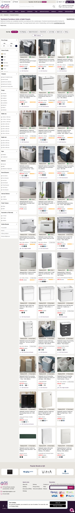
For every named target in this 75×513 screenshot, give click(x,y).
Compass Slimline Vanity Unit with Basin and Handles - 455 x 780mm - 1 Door (64, 132)
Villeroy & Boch (4, 233)
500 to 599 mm (6, 128)
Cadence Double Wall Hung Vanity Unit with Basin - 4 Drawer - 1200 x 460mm (64, 238)
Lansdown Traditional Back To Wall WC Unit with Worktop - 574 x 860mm (46, 413)
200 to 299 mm (6, 140)
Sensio (2, 230)
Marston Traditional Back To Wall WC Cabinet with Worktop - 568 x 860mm (64, 449)
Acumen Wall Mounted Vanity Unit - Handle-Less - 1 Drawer (65, 307)
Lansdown (5, 102)
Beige (4, 53)
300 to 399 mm (6, 124)
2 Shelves (5, 199)
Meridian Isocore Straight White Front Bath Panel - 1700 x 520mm (27, 203)
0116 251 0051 (5, 494)
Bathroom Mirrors (69, 11)
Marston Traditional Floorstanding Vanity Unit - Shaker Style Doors (28, 132)
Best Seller (14, 31)
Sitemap (25, 491)
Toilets (11, 11)
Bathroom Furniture (44, 11)
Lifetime (4, 220)
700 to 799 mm (6, 133)
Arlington (5, 95)
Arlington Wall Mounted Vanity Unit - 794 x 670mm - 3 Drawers (46, 307)
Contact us (46, 484)
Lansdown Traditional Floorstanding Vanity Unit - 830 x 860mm (27, 413)
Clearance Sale (5, 2)
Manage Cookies (57, 505)
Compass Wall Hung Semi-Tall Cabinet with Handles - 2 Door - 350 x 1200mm (46, 203)
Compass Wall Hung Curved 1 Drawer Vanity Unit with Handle (46, 238)
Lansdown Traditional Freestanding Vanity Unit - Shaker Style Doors (65, 61)
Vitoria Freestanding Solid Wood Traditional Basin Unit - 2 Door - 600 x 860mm (28, 96)
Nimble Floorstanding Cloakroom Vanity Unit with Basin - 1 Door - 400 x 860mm (28, 378)
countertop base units (59, 23)
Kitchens (61, 11)
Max (11, 43)
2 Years (4, 218)
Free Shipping (23, 31)
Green (4, 68)
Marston (4, 105)
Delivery (35, 484)
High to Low (59, 31)
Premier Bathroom (5, 236)
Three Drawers (6, 185)
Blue (4, 59)
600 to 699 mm (6, 131)
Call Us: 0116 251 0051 (68, 5)
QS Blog (25, 486)
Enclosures (29, 11)
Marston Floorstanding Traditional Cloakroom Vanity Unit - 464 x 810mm (46, 61)
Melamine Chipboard (7, 168)
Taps (36, 11)
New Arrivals (43, 31)
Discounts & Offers (27, 488)
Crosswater (4, 227)
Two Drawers (5, 189)
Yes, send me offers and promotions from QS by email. (62, 484)
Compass (5, 100)
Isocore (4, 164)
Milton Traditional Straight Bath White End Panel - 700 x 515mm (64, 274)
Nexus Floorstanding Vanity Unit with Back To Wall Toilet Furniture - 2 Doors (64, 378)
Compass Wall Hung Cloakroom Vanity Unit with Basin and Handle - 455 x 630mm (46, 342)
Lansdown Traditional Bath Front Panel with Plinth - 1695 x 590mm (28, 449)
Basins (16, 11)
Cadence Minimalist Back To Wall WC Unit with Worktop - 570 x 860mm (45, 449)
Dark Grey (5, 62)
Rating (66, 31)
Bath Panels (5, 79)
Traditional (5, 157)
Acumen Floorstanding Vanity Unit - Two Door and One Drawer (27, 342)
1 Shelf (4, 196)
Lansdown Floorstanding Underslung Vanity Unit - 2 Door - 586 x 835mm (65, 203)
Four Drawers (6, 178)
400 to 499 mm (6, 126)
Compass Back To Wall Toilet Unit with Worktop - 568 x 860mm (46, 274)
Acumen (4, 93)
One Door (5, 180)
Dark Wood (5, 65)
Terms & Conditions (37, 488)
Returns (45, 488)
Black (4, 56)
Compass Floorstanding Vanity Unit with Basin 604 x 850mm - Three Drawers (65, 342)
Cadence (4, 98)
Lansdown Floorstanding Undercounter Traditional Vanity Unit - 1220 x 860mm (27, 168)
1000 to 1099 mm (6, 117)
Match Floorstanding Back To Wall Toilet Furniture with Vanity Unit (28, 238)
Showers (23, 11)
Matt (4, 208)
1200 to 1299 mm (6, 121)
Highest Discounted (33, 31)
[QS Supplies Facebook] (3, 505)
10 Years (4, 215)
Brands (15, 2)
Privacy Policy (36, 486)
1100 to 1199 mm (6, 119)
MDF (4, 166)
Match (4, 107)
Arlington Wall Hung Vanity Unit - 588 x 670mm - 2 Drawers (27, 307)
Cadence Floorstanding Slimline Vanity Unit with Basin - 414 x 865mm (46, 167)
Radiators (53, 11)
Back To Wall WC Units (7, 77)
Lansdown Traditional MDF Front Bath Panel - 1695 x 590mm (64, 413)
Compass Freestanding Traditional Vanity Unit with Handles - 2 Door (46, 132)
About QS (25, 484)
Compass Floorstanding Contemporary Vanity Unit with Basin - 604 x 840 (65, 167)
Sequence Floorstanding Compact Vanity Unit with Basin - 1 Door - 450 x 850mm (65, 96)
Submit (70, 487)
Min (4, 43)
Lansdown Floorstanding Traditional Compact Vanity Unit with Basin (28, 61)
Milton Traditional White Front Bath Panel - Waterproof (28, 273)
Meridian (4, 109)
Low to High (51, 31)
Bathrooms (4, 11)
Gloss (4, 206)
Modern (4, 154)
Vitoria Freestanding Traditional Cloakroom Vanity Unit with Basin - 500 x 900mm (46, 378)
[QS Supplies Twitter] (7, 505)
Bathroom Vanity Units (8, 86)
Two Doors (5, 187)
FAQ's (44, 486)
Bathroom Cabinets (7, 81)
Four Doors (5, 175)
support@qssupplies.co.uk (8, 491)
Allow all (57, 502)
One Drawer (5, 182)
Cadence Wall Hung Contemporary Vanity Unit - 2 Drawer (45, 96)
